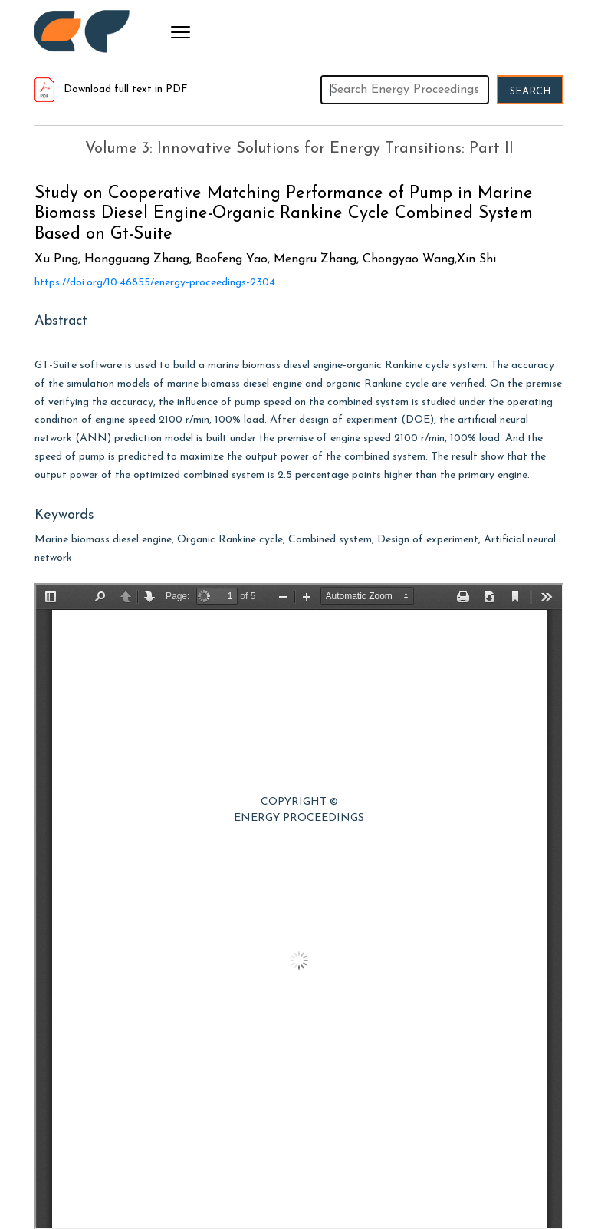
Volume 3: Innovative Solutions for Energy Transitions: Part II (299, 149)
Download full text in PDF (111, 89)
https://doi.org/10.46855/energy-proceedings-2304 (154, 282)
